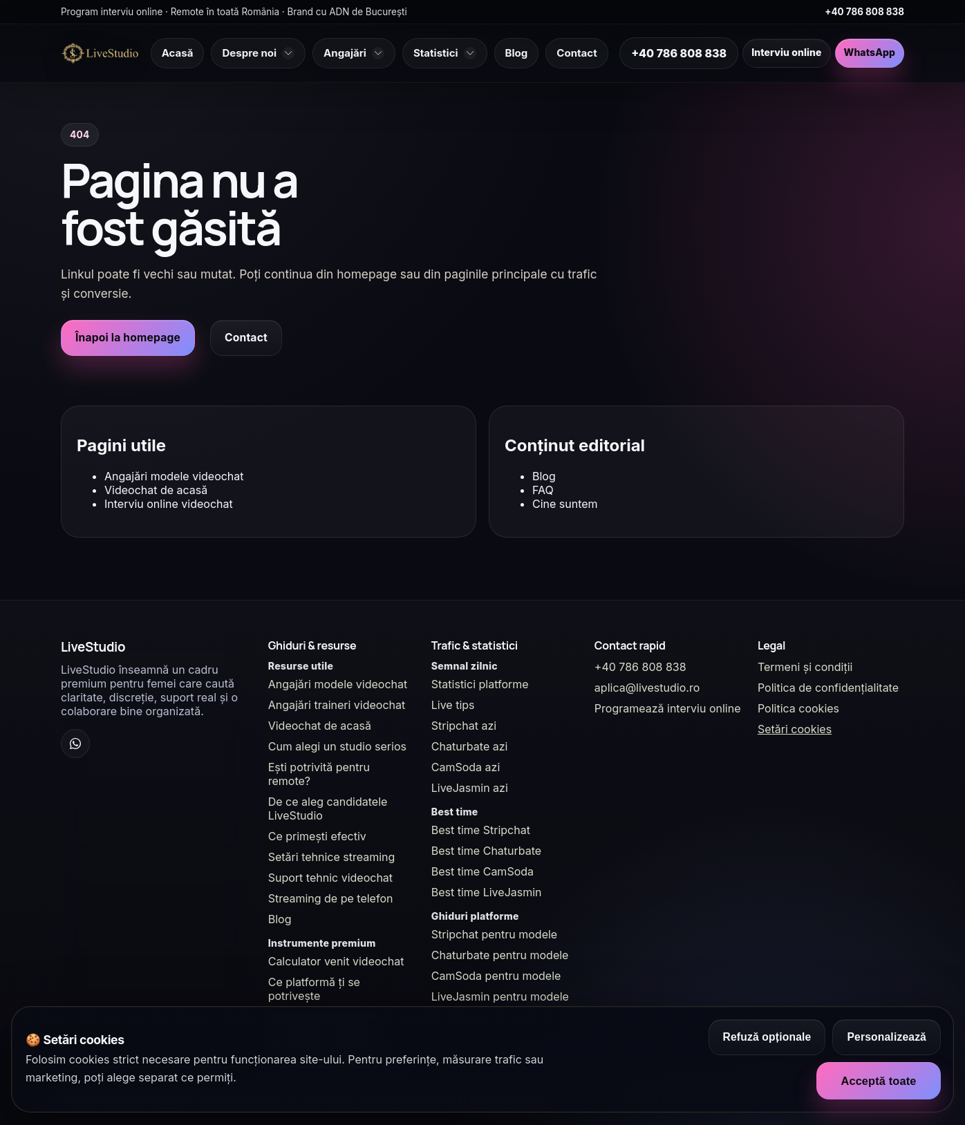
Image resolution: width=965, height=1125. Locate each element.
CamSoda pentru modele (496, 976)
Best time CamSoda (482, 871)
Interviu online (786, 52)
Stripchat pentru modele (494, 934)
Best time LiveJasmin (486, 892)
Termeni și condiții (805, 667)
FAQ (543, 490)
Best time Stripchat (480, 830)
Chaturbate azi (469, 746)
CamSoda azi (465, 767)
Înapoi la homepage (127, 337)
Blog (544, 476)
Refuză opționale (767, 1037)
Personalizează (886, 1037)
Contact (246, 337)
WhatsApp (869, 52)
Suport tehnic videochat (330, 878)
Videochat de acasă (155, 490)
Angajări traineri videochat (337, 705)
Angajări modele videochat (174, 476)
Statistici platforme (480, 684)
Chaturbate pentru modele (500, 955)
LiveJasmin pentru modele (500, 996)
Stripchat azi (463, 725)
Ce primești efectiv (317, 836)
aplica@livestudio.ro (647, 687)
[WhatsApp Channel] (75, 743)
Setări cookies (795, 729)
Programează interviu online (667, 708)
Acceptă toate (878, 1081)
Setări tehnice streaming (331, 857)
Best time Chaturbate (486, 851)
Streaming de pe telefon (330, 898)
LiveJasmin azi (469, 788)
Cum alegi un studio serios (337, 746)
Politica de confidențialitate (828, 687)
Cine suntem (565, 504)
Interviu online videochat (168, 504)
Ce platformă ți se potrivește (314, 989)
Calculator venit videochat (336, 961)
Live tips (453, 705)
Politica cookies (798, 708)
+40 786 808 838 (864, 11)
